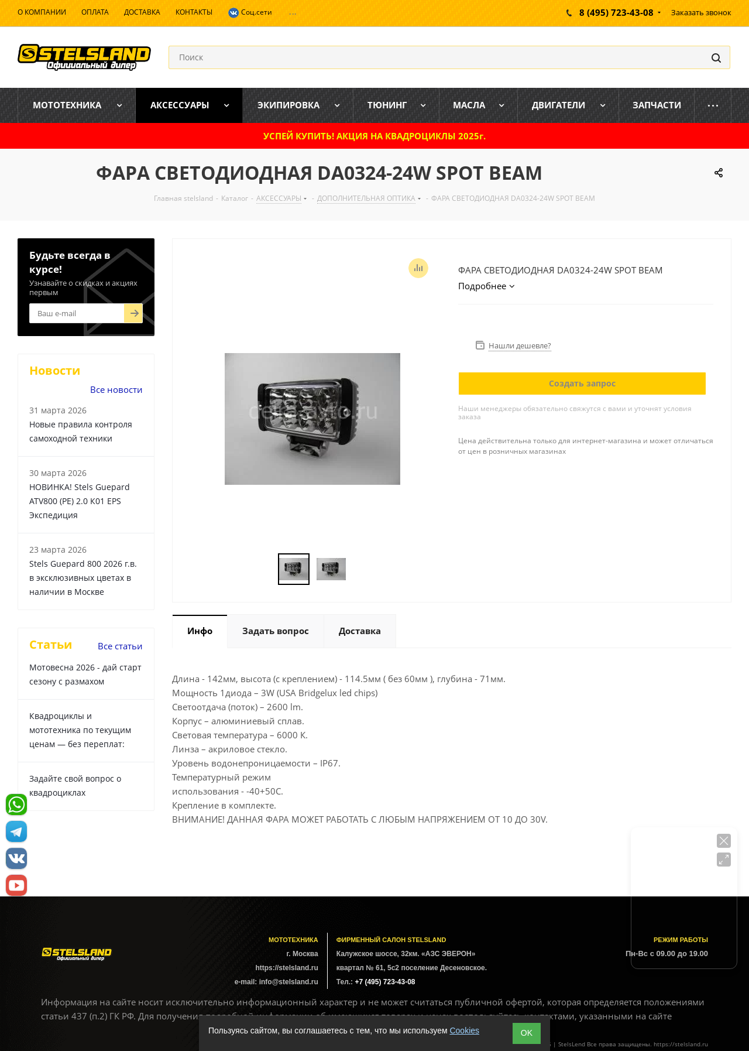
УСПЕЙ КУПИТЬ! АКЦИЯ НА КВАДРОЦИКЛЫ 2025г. (374, 136)
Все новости (116, 389)
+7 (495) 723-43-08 (385, 982)
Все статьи (120, 646)
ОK (526, 1033)
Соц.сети (250, 13)
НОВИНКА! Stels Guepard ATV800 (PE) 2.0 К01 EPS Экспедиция (79, 501)
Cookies (464, 1030)
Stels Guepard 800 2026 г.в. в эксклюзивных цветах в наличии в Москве (83, 577)
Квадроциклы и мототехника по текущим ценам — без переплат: (80, 729)
